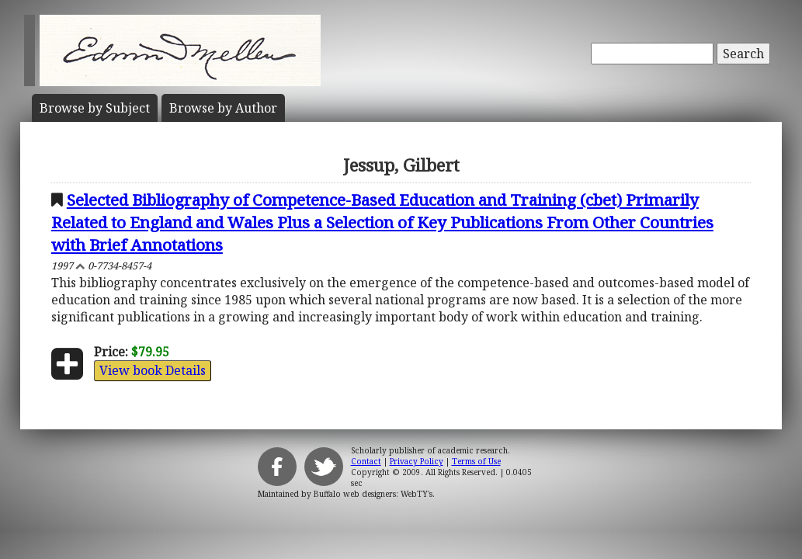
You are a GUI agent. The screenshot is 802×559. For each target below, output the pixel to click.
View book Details (152, 370)
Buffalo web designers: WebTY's (373, 493)
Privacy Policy (416, 461)
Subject (95, 108)
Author (223, 108)
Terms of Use (476, 461)
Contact (366, 461)
